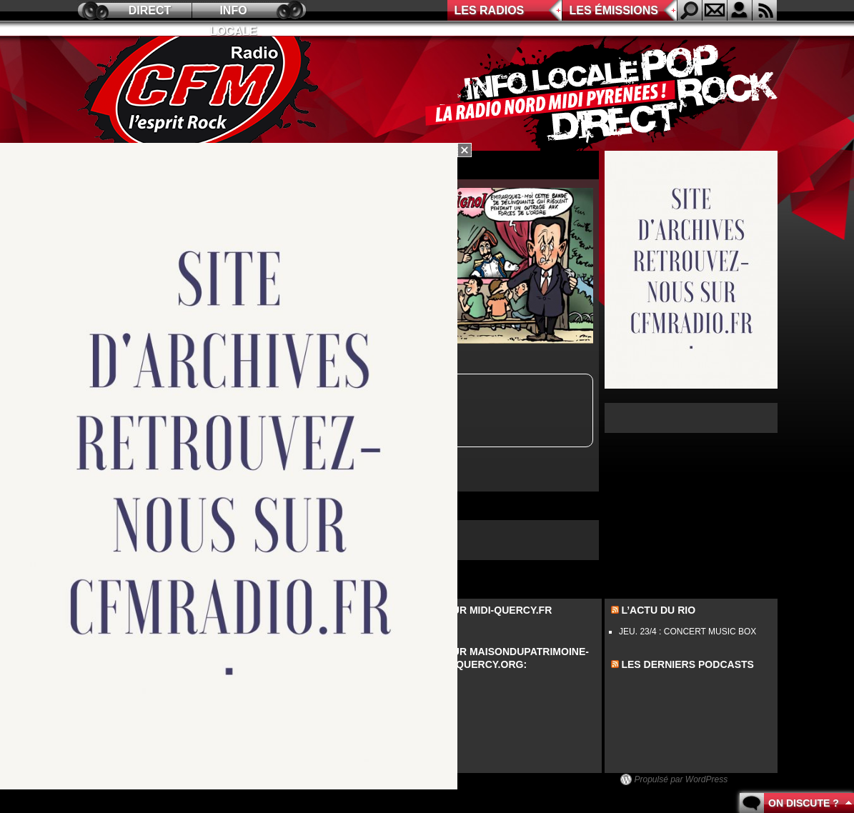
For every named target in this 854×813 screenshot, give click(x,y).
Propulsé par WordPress (681, 779)
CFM (200, 93)
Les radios (490, 10)
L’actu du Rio (658, 610)
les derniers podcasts (687, 664)
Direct (150, 10)
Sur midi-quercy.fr (498, 610)
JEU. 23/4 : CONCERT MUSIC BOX (687, 632)
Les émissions (614, 10)
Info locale (233, 12)
